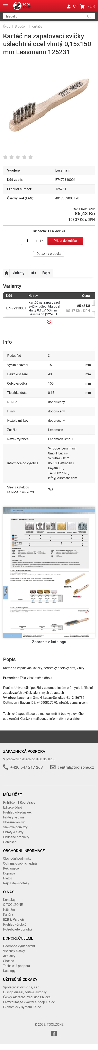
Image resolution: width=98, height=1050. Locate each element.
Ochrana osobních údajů (20, 863)
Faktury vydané (14, 817)
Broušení (21, 26)
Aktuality (9, 956)
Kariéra (8, 915)
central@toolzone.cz (76, 767)
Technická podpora (16, 966)
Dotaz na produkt (48, 254)
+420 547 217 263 (26, 767)
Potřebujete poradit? (17, 929)
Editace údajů (12, 807)
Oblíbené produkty (16, 837)
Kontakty (9, 900)
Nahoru (6, 273)
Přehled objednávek (17, 812)
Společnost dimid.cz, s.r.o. (21, 987)
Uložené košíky (14, 822)
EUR (91, 6)
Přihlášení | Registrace (19, 802)
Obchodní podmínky (17, 858)
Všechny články (14, 951)
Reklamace (11, 868)
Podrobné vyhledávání (19, 946)
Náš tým (9, 910)
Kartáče (37, 26)
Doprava (9, 873)
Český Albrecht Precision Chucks (27, 997)
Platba (7, 878)
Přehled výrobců (15, 924)
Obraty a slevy (13, 832)
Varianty (18, 272)
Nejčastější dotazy (16, 883)
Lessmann (62, 170)
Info (33, 272)
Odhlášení (10, 842)
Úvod (6, 26)
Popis (46, 272)
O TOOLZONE (13, 905)
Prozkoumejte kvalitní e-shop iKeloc (29, 1002)
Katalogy (9, 971)
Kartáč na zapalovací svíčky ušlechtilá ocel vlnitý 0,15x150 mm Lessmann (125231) (44, 308)
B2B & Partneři (13, 919)
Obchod (8, 961)
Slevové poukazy (15, 827)
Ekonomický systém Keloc (22, 1007)
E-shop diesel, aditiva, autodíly (25, 992)
